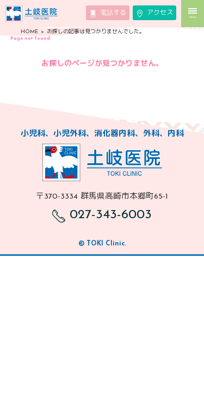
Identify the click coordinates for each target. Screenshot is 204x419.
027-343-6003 (102, 214)
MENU (192, 13)
